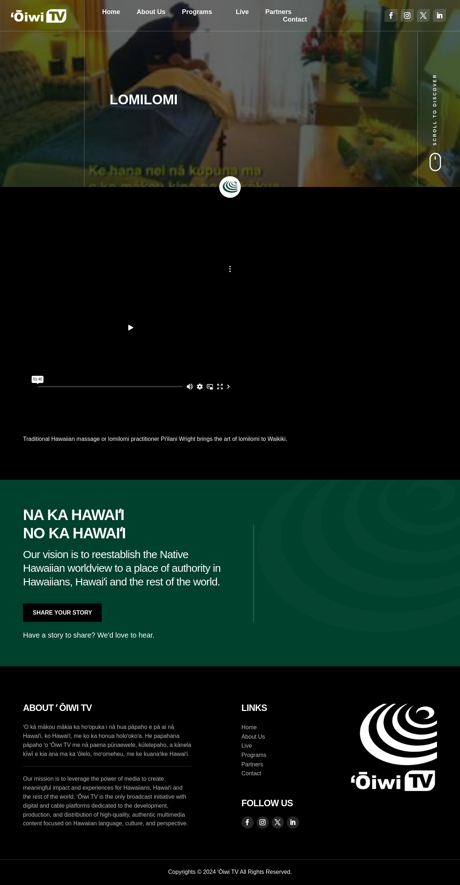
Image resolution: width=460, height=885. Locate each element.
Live (242, 11)
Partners (278, 11)
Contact (295, 19)
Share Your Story (62, 613)
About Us (151, 11)
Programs (197, 11)
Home (111, 11)
